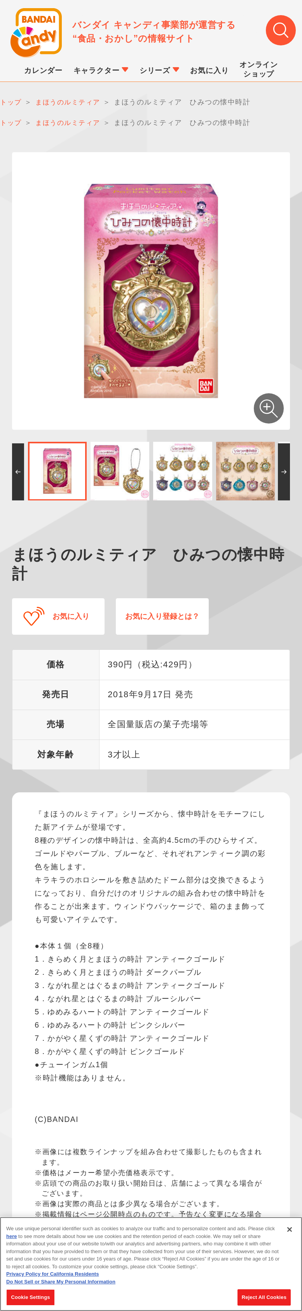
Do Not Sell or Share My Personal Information (60, 1284)
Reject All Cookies (264, 1300)
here (11, 1239)
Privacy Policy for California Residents (52, 1277)
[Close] (289, 1231)
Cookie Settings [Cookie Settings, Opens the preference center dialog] (30, 1300)
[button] (18, 473)
